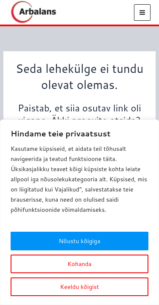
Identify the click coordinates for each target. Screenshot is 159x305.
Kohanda (79, 264)
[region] (79, 212)
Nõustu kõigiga (79, 241)
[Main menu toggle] (142, 12)
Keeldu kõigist (79, 287)
